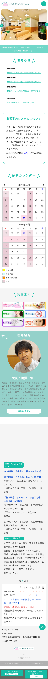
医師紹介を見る (24, 411)
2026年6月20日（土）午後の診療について (24, 73)
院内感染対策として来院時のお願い (21, 102)
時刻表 (7, 516)
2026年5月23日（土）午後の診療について (24, 82)
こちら (27, 153)
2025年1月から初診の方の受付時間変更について (23, 92)
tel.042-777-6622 (9, 641)
